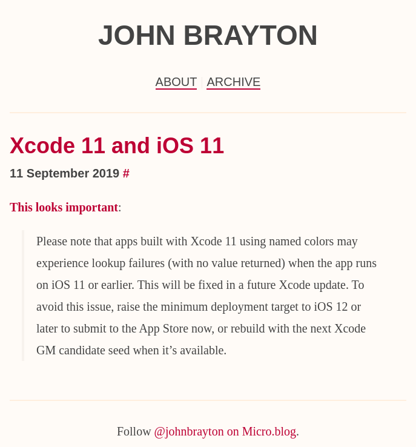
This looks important (64, 207)
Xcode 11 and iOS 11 (117, 145)
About (176, 81)
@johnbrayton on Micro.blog (225, 431)
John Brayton (208, 35)
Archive (233, 81)
